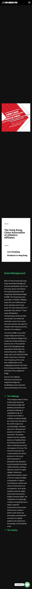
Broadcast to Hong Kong (17, 255)
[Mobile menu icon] (29, 3)
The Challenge (13, 396)
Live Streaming (13, 252)
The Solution (12, 530)
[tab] (16, 396)
